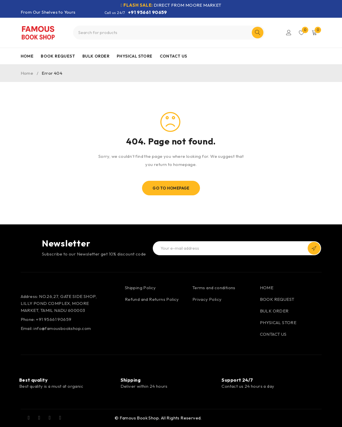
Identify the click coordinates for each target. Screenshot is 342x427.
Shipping (131, 380)
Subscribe (314, 248)
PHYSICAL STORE (278, 322)
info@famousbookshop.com (62, 328)
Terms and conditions (213, 287)
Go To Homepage (171, 188)
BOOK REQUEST (277, 299)
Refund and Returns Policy (152, 299)
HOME (267, 287)
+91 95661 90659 (147, 12)
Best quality (33, 380)
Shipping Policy (140, 287)
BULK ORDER (274, 311)
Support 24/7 (237, 380)
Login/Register (288, 32)
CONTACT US (273, 334)
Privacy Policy (207, 299)
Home (27, 73)
